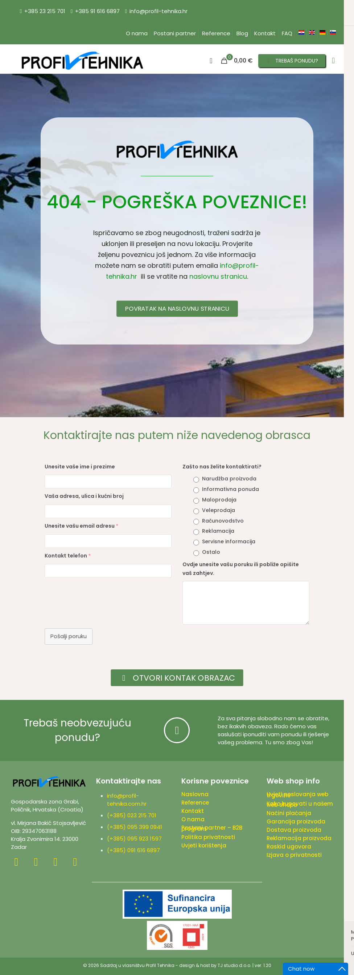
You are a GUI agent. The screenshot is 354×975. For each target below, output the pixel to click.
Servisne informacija (228, 541)
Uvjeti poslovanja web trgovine (297, 794)
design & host (194, 965)
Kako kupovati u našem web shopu (300, 804)
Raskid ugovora (289, 846)
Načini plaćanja (289, 813)
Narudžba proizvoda (229, 478)
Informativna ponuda (230, 489)
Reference (216, 33)
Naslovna (195, 794)
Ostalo (211, 552)
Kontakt (265, 33)
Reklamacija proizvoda (299, 838)
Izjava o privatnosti (294, 855)
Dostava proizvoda (294, 830)
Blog (242, 33)
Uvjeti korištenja (203, 845)
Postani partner (175, 33)
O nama (137, 33)
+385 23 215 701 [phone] (44, 11)
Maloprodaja (219, 499)
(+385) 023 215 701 (133, 815)
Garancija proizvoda (296, 821)
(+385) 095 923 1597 (136, 838)
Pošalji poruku (68, 636)
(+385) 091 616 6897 (133, 850)
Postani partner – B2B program (211, 828)
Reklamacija (218, 531)
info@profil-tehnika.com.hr (127, 799)
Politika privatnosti (208, 837)
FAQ (287, 33)
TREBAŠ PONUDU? (292, 60)
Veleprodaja (218, 510)
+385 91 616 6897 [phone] (97, 11)
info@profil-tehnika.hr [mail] (158, 11)
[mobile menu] (333, 61)
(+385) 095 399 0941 (136, 827)
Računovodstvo (223, 520)
